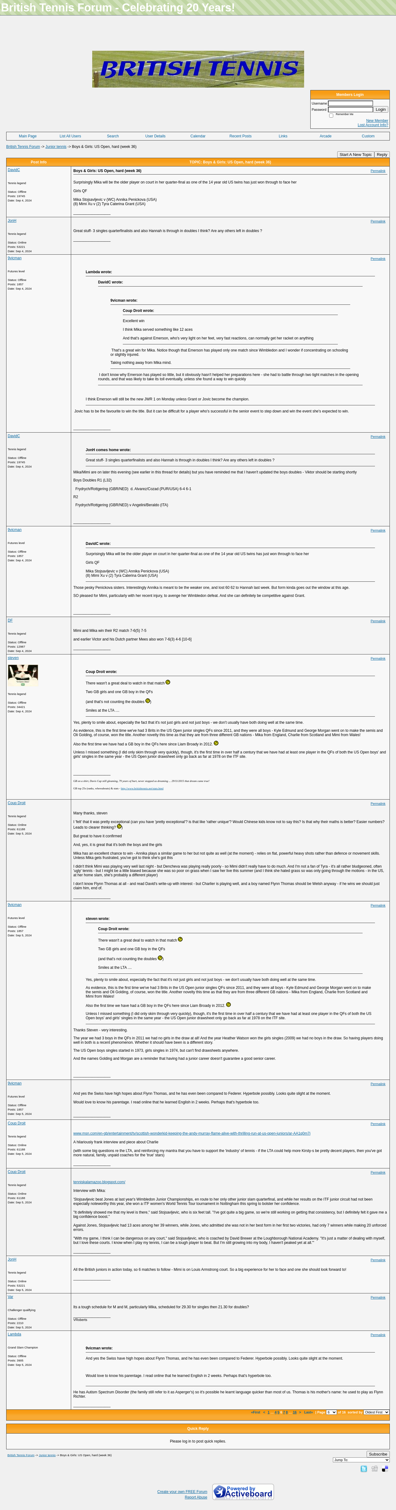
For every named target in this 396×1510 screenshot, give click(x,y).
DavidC (14, 170)
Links (283, 136)
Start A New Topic (356, 154)
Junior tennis (56, 147)
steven (13, 658)
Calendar (198, 136)
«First (256, 1412)
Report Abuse (196, 1497)
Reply (382, 154)
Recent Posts (241, 136)
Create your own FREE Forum (182, 1492)
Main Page (28, 136)
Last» (309, 1412)
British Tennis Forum (23, 147)
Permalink (378, 171)
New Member (377, 121)
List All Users (70, 136)
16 (295, 1412)
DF (10, 620)
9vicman (15, 258)
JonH (12, 220)
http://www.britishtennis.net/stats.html (142, 788)
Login (381, 109)
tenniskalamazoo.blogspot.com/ (99, 1182)
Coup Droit (16, 803)
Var (10, 1297)
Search (113, 136)
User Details (155, 136)
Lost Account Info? (373, 125)
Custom (368, 136)
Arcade (326, 136)
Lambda (14, 1334)
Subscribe (378, 1454)
